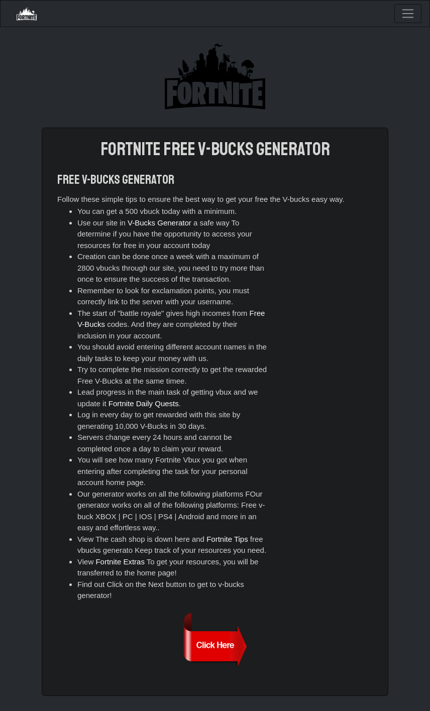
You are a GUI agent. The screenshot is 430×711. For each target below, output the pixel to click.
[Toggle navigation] (407, 13)
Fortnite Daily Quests (144, 403)
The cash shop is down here (142, 539)
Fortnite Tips (227, 539)
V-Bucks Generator (159, 222)
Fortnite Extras (120, 561)
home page (125, 482)
